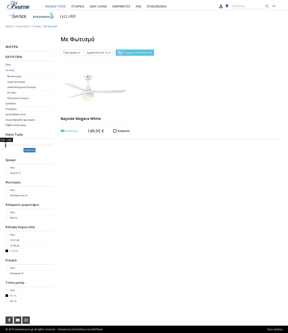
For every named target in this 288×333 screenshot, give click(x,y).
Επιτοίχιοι (11, 109)
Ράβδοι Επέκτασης (16, 125)
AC (13, 295)
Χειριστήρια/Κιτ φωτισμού (20, 119)
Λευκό (15, 173)
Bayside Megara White (81, 118)
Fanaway (16, 273)
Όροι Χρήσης (274, 329)
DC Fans (11, 92)
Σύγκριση (123, 131)
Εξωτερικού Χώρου (18, 98)
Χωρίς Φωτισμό (16, 81)
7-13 (14, 251)
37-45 (14, 245)
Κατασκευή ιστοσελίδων (72, 329)
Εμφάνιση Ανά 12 (99, 52)
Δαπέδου (11, 103)
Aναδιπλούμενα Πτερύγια (21, 87)
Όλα (12, 167)
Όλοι (8, 64)
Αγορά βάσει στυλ (16, 114)
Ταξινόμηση (71, 52)
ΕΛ (273, 6)
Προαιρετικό (18, 195)
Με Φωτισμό (14, 76)
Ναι (13, 217)
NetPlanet (97, 329)
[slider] (5, 145)
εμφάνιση (29, 150)
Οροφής (10, 70)
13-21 (14, 240)
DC (13, 301)
